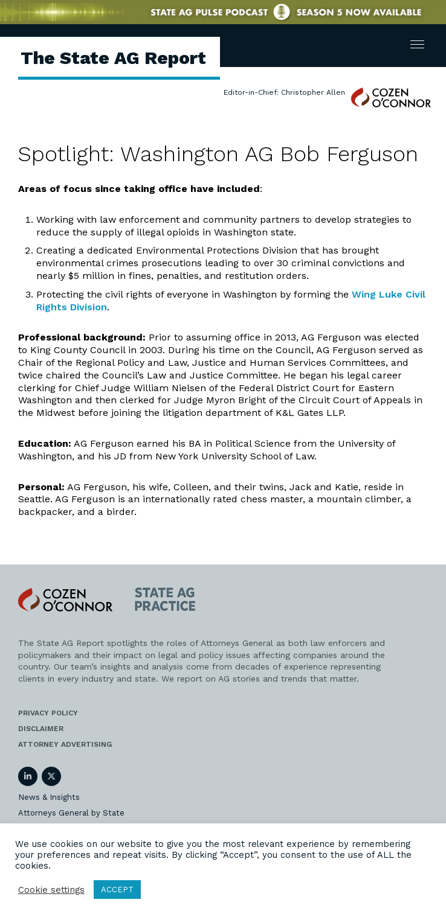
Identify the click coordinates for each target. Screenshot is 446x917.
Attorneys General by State (71, 812)
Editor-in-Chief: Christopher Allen (284, 92)
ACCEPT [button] (117, 889)
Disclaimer (40, 728)
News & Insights (49, 797)
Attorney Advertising (65, 744)
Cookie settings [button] (51, 889)
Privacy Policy (48, 713)
